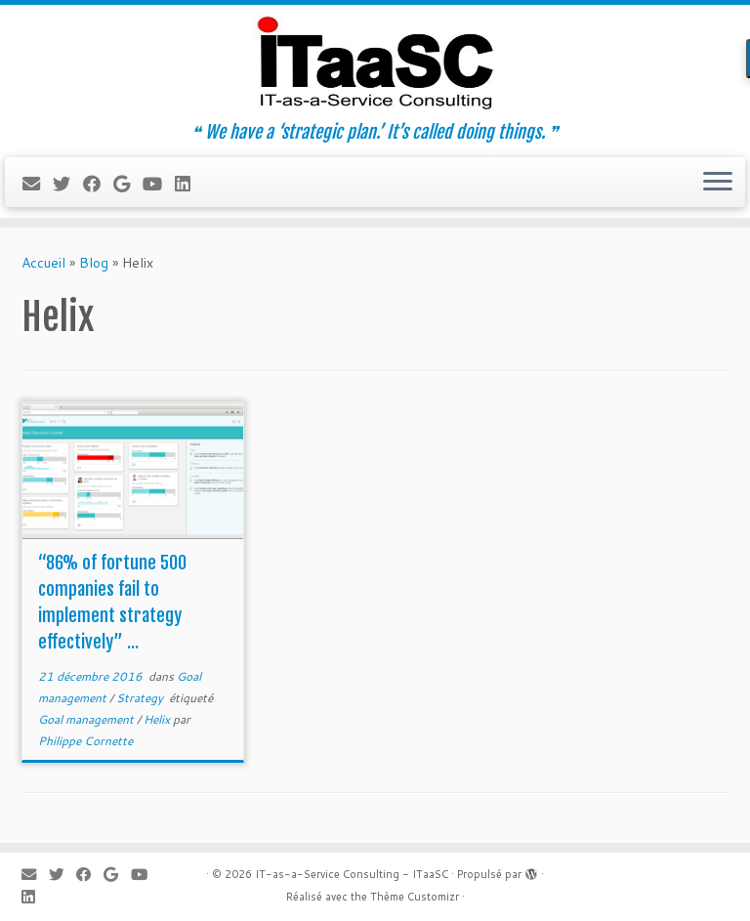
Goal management (87, 719)
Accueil (43, 262)
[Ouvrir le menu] (717, 182)
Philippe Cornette (85, 741)
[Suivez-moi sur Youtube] (159, 183)
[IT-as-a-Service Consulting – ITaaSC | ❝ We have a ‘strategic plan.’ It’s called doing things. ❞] (375, 63)
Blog (93, 262)
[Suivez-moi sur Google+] (128, 183)
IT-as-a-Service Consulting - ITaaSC (351, 874)
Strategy (141, 698)
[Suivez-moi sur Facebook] (98, 183)
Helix (158, 719)
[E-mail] (37, 183)
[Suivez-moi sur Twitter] (68, 183)
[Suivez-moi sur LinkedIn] (189, 183)
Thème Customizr (414, 896)
